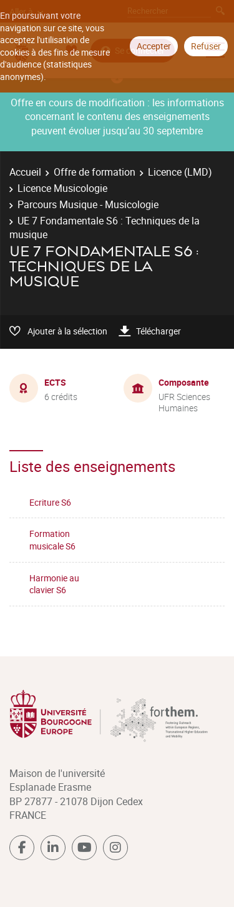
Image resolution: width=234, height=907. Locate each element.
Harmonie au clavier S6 (54, 584)
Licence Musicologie (62, 188)
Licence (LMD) (180, 172)
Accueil (25, 172)
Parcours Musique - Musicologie (87, 204)
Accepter (154, 46)
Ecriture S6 (50, 502)
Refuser (206, 46)
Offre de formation (94, 172)
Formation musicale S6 (52, 540)
